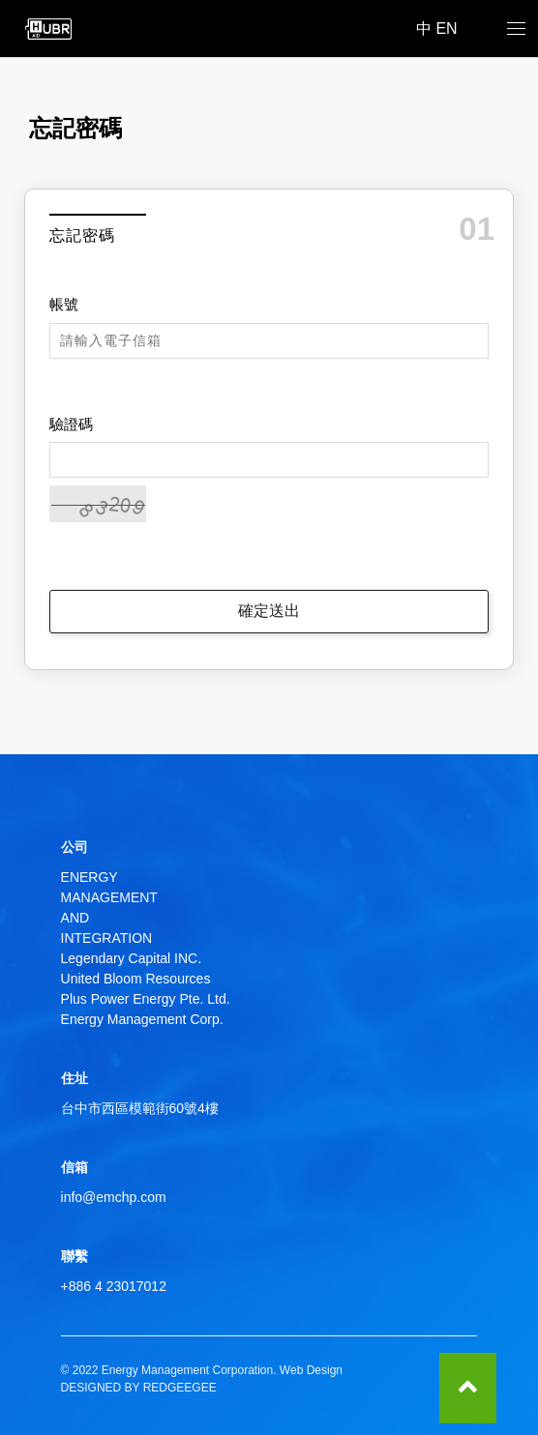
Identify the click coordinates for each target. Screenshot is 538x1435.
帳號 (63, 304)
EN (446, 28)
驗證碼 (71, 424)
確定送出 (269, 610)
